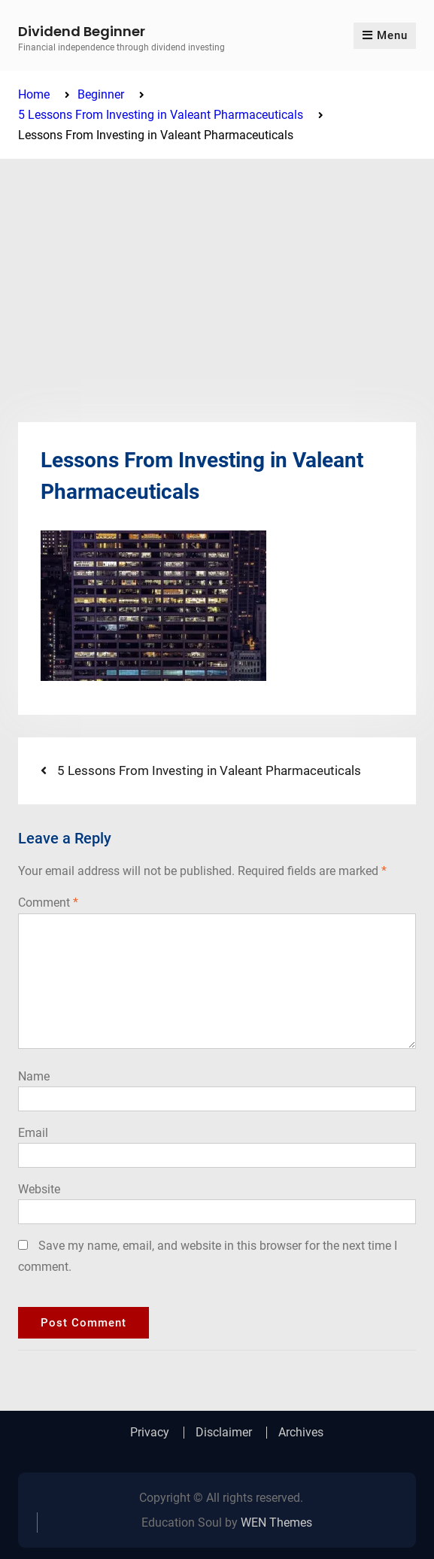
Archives (300, 1433)
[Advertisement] (217, 271)
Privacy (149, 1433)
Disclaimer (224, 1433)
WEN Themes (276, 1522)
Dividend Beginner (81, 31)
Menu (385, 35)
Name (34, 1076)
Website (39, 1189)
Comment (48, 902)
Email (33, 1133)
